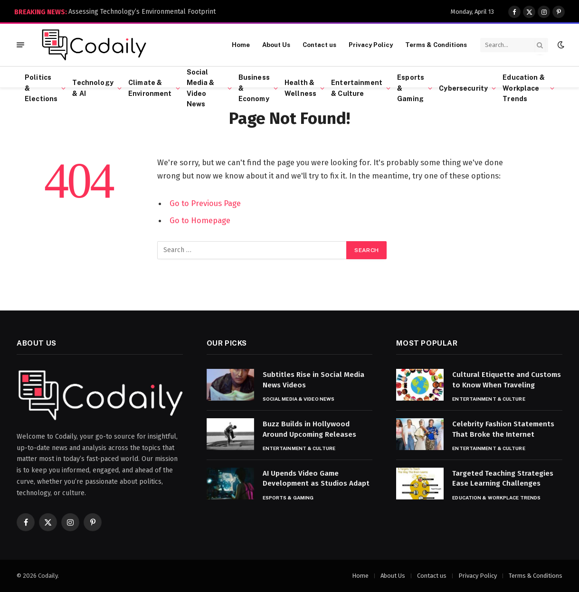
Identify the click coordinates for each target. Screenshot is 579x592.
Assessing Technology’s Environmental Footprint (142, 12)
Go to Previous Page (205, 203)
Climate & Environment (150, 88)
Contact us (319, 44)
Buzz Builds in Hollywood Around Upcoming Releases (309, 429)
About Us (276, 44)
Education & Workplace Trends (524, 88)
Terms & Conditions (436, 44)
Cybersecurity (463, 88)
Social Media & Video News (201, 88)
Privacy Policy (371, 44)
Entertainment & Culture (356, 88)
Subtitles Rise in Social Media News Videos (313, 379)
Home (241, 44)
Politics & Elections (41, 88)
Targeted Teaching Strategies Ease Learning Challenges (502, 478)
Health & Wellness (300, 88)
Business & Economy (254, 88)
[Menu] (20, 44)
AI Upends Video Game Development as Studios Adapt (316, 478)
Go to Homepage (200, 220)
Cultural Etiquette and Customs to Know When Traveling (506, 379)
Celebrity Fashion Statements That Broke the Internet (503, 429)
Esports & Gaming (410, 88)
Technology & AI (92, 88)
